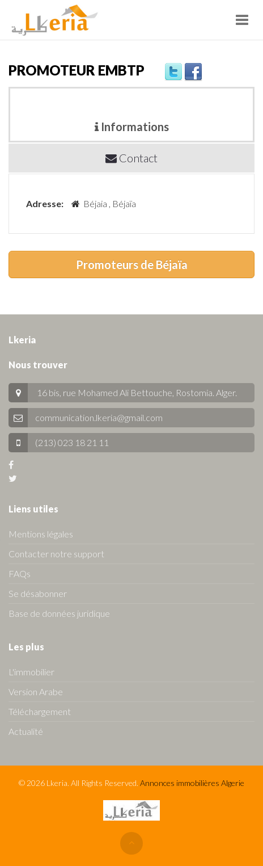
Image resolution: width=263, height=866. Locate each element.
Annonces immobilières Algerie (192, 783)
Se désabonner (38, 593)
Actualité (26, 731)
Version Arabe (36, 691)
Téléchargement (40, 711)
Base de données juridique (59, 613)
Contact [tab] (131, 158)
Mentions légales (41, 533)
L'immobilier (31, 671)
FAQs (20, 573)
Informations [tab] (132, 126)
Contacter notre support (56, 553)
